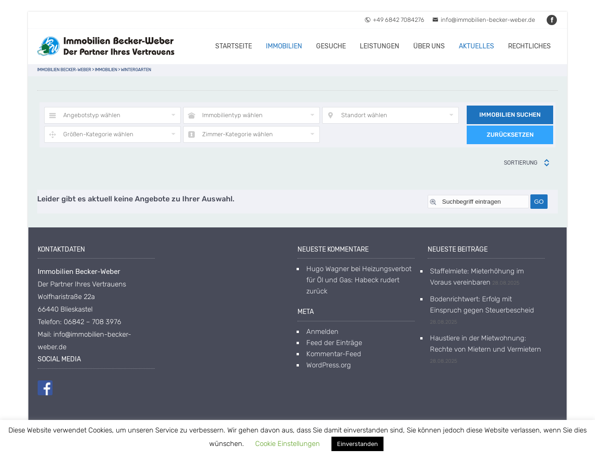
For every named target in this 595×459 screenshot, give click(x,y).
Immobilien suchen (510, 114)
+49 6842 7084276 (394, 19)
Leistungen (379, 46)
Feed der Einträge (334, 343)
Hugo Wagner (327, 269)
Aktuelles (476, 46)
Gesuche (331, 46)
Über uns (429, 46)
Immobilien (284, 46)
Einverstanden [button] (357, 443)
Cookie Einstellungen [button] (287, 443)
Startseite (233, 46)
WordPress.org (328, 365)
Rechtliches (529, 46)
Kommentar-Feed (333, 354)
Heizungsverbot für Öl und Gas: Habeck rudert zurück (358, 280)
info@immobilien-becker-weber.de (483, 19)
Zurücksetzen (510, 134)
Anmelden (322, 331)
